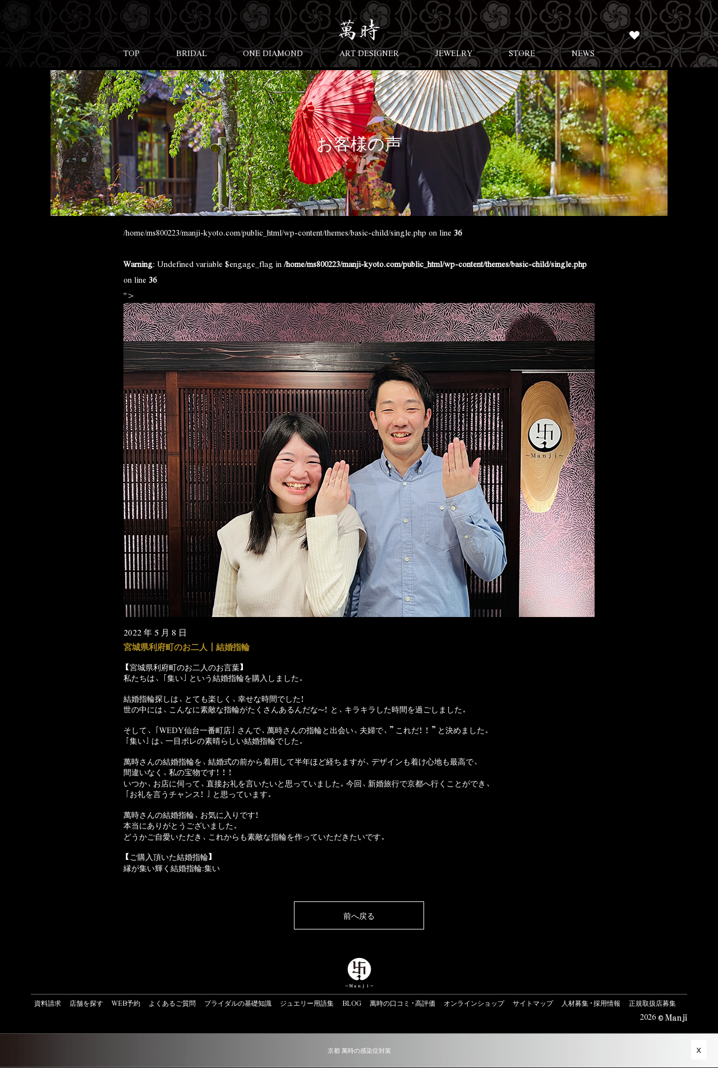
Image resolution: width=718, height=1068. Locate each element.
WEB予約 (126, 1002)
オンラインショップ (474, 1002)
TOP (131, 53)
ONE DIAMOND (273, 53)
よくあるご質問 (172, 1002)
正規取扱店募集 (652, 1002)
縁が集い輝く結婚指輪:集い (171, 868)
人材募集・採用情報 (590, 1002)
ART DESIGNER (369, 53)
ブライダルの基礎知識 (237, 1002)
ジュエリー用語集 (307, 1002)
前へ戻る (359, 915)
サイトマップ (533, 1002)
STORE (522, 53)
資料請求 (47, 1002)
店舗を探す (86, 1002)
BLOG (351, 1002)
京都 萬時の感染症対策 (359, 1050)
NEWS (583, 53)
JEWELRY (454, 53)
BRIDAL (191, 53)
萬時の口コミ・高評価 (402, 1002)
